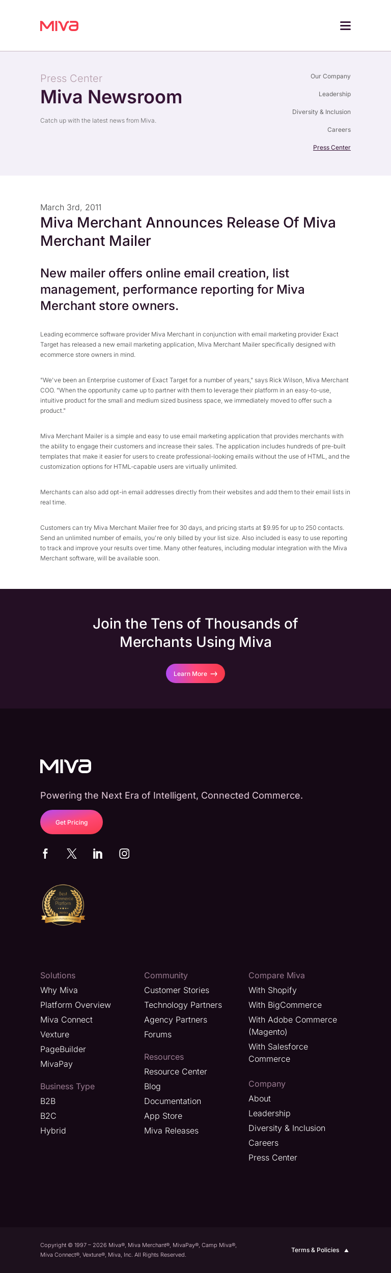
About (259, 1098)
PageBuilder (63, 1049)
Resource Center (175, 1071)
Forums (158, 1034)
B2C (48, 1116)
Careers (339, 129)
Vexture (54, 1034)
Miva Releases (171, 1130)
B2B (47, 1101)
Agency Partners (175, 1019)
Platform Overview (75, 1005)
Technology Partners (183, 1005)
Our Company (331, 76)
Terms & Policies (321, 1250)
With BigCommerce (285, 1005)
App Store (163, 1116)
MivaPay (56, 1064)
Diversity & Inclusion (321, 112)
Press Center (332, 147)
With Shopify (272, 990)
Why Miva (59, 990)
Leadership (335, 94)
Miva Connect (66, 1019)
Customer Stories (176, 990)
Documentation (172, 1101)
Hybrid (53, 1130)
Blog (152, 1086)
